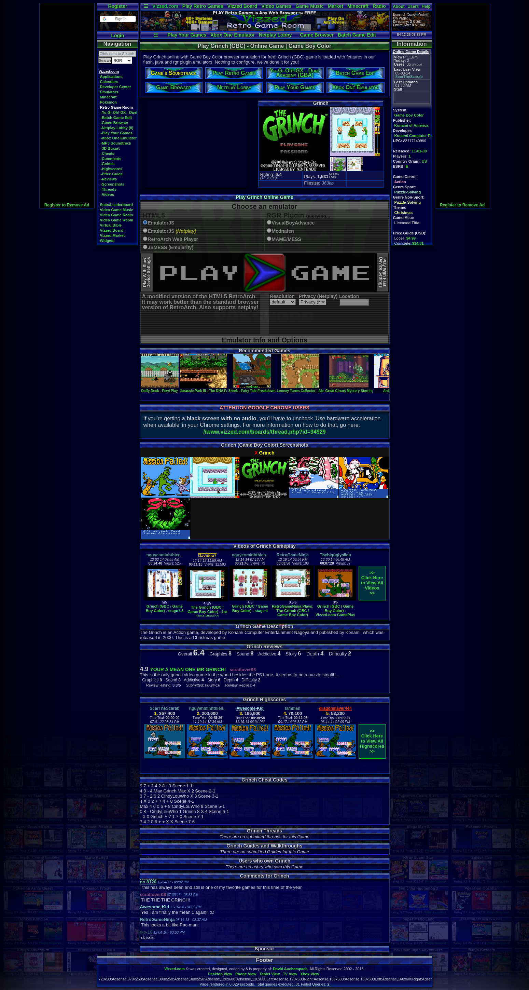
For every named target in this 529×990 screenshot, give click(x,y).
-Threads (108, 189)
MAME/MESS (286, 239)
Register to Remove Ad (66, 205)
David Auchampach (290, 969)
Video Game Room (117, 220)
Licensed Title (406, 223)
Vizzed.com (165, 6)
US (424, 161)
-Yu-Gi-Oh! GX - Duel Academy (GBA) (134, 112)
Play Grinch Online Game (264, 197)
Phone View (245, 974)
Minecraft (357, 6)
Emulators (109, 92)
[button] (118, 19)
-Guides (108, 164)
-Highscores (112, 169)
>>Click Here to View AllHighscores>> (372, 741)
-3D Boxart (110, 148)
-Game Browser (114, 123)
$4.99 (411, 238)
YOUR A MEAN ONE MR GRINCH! (188, 669)
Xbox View (310, 974)
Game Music (309, 6)
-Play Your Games (117, 133)
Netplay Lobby (275, 35)
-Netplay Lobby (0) (117, 128)
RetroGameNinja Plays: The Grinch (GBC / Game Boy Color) (293, 610)
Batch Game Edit (357, 35)
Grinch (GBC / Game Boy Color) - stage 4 (250, 608)
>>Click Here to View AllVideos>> (372, 583)
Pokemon (108, 102)
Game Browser (317, 35)
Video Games (276, 6)
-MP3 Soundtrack (116, 143)
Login (117, 35)
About (399, 6)
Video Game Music (117, 210)
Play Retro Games (202, 6)
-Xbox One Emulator (119, 138)
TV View (290, 974)
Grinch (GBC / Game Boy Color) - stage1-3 (165, 608)
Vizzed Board (242, 6)
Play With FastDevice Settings (382, 272)
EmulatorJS (161, 223)
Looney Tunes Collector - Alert (301, 389)
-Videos (107, 194)
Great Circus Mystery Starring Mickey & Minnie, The (367, 389)
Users (413, 6)
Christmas (403, 213)
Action (400, 182)
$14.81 (418, 243)
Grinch (267, 453)
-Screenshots (113, 184)
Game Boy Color (409, 115)
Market (335, 6)
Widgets (107, 241)
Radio (379, 6)
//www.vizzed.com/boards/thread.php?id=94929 (264, 432)
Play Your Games (186, 35)
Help (426, 6)
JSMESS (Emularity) (171, 247)
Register (117, 6)
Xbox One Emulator (232, 35)
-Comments (111, 159)
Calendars (109, 82)
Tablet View (270, 974)
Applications (111, 76)
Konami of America (411, 125)
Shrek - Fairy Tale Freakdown (252, 389)
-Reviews (109, 179)
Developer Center (115, 87)
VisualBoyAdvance (293, 223)
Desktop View (220, 974)
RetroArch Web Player (173, 239)
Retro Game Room (116, 107)
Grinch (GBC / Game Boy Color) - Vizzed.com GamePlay (335, 610)
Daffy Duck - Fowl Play (160, 389)
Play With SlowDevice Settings (146, 272)
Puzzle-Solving (407, 192)
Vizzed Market (112, 235)
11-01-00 (419, 151)
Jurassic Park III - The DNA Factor (207, 389)
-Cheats (107, 153)
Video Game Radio (116, 215)
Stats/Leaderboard (116, 205)
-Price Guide (112, 174)
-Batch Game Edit (116, 118)
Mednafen (283, 231)
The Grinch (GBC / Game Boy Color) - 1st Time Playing (207, 611)
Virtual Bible (111, 225)
